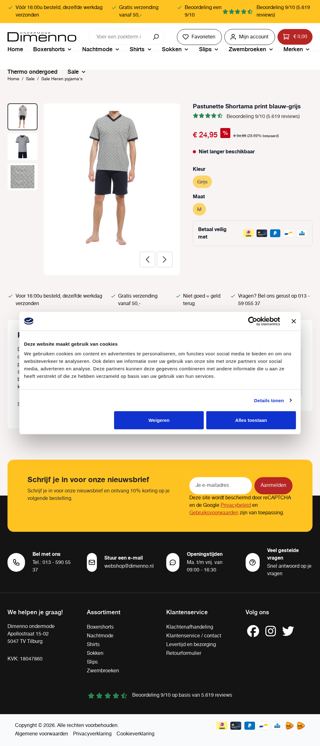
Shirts (93, 645)
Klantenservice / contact (193, 636)
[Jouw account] (249, 37)
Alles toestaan (251, 420)
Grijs (204, 181)
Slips (92, 662)
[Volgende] (164, 259)
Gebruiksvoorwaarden (213, 513)
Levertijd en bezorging (191, 645)
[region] (94, 189)
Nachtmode (100, 636)
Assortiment (103, 611)
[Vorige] (147, 259)
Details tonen (269, 400)
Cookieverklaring (135, 734)
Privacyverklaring (92, 734)
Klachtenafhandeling (189, 627)
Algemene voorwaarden (41, 734)
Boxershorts (100, 627)
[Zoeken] (156, 37)
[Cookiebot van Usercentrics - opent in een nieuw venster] (252, 321)
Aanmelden (273, 485)
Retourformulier (183, 653)
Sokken (95, 653)
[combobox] (119, 37)
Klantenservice (187, 611)
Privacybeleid (236, 505)
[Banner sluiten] (294, 321)
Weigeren (158, 420)
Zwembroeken (103, 671)
